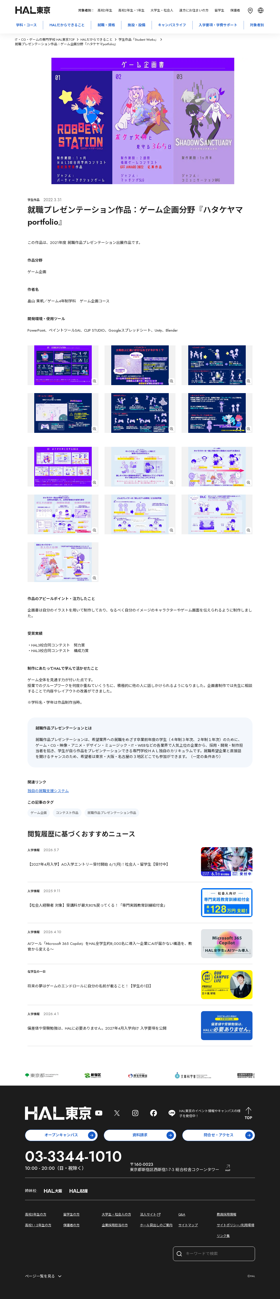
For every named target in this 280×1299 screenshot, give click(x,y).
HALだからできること (67, 24)
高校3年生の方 (35, 1214)
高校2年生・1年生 (131, 10)
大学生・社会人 (161, 10)
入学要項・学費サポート (218, 24)
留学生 (219, 10)
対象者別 (257, 24)
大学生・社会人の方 (116, 1214)
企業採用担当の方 (115, 1225)
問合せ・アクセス (228, 1135)
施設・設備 (136, 24)
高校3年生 (105, 10)
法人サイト (150, 1214)
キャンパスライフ (172, 24)
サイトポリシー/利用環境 (235, 1225)
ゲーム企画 (38, 812)
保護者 (235, 10)
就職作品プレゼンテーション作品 (112, 812)
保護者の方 (71, 1225)
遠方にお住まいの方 (193, 10)
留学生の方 (71, 1214)
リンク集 (223, 1236)
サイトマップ (188, 1225)
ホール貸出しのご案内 (156, 1225)
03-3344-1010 (73, 1156)
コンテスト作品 (67, 812)
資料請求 (153, 1135)
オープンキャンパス (69, 1135)
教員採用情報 (226, 1214)
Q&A (181, 1214)
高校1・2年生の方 (38, 1225)
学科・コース (26, 24)
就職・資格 (106, 24)
